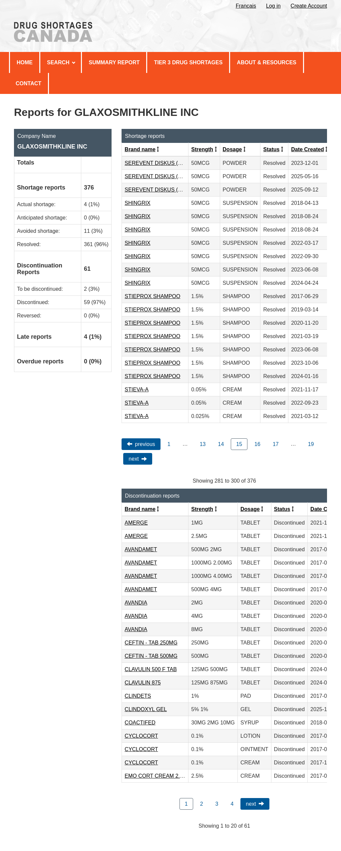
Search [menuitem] (61, 62)
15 (239, 444)
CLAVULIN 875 (143, 682)
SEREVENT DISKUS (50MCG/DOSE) (169, 163)
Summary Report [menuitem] (114, 62)
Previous (145, 444)
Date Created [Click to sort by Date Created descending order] (307, 149)
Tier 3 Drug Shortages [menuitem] (188, 62)
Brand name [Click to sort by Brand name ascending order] (140, 149)
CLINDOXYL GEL (146, 709)
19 (311, 444)
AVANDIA (136, 603)
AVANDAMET (141, 549)
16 (257, 444)
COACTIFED (140, 722)
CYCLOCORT (141, 736)
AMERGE (136, 523)
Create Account (309, 6)
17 (276, 444)
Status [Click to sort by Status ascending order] (271, 149)
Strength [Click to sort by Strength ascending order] (202, 149)
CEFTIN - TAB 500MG (151, 656)
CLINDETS (138, 696)
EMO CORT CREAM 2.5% (156, 776)
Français (246, 6)
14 (221, 444)
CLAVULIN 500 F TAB (151, 669)
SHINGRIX (137, 203)
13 (203, 444)
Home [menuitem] (25, 62)
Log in (273, 6)
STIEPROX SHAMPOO (152, 296)
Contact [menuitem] (28, 83)
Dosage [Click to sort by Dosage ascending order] (232, 149)
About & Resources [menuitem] (266, 62)
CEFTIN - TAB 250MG (151, 642)
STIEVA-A (137, 389)
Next (134, 459)
